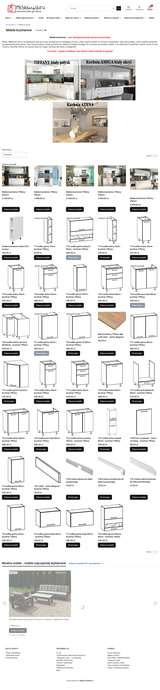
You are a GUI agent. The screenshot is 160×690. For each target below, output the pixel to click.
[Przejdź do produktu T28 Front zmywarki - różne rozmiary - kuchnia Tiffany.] (144, 422)
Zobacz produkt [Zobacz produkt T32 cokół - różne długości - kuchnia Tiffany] (43, 497)
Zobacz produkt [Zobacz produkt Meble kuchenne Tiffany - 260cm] (139, 209)
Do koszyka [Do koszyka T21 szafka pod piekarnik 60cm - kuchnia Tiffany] (137, 401)
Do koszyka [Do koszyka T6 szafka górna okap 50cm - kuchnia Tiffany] (41, 545)
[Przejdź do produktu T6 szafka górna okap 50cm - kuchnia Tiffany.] (48, 518)
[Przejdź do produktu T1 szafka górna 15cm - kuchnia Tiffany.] (48, 230)
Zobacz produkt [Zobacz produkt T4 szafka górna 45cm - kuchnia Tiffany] (11, 545)
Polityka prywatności (64, 668)
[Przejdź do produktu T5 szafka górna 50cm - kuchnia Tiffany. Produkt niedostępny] (48, 326)
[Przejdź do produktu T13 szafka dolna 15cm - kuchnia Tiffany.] (112, 230)
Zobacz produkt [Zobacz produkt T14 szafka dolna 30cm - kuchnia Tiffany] (139, 257)
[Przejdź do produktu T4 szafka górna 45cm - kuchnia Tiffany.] (16, 518)
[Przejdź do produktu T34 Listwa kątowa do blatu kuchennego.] (80, 466)
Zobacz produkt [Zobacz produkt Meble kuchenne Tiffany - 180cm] (43, 209)
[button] (118, 8)
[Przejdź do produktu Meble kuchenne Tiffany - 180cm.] (48, 176)
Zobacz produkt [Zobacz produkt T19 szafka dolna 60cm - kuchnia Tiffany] (107, 401)
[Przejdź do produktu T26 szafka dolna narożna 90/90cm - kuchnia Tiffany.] (16, 326)
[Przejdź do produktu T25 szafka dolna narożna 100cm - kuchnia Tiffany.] (80, 422)
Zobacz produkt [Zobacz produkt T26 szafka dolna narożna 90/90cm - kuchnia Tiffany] (11, 353)
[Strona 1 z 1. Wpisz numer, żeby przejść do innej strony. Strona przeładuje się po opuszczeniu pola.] (154, 155)
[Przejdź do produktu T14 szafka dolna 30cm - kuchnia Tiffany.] (144, 230)
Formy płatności (113, 653)
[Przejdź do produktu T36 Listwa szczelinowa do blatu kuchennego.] (112, 466)
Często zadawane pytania (118, 668)
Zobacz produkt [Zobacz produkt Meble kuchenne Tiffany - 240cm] (107, 209)
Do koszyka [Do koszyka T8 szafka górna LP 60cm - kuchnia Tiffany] (73, 353)
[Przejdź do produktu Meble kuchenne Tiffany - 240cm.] (112, 176)
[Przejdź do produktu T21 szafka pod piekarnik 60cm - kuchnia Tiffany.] (144, 374)
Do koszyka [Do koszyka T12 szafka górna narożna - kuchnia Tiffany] (9, 401)
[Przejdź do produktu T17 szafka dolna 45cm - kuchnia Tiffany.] (80, 374)
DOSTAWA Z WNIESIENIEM (118, 658)
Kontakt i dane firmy (64, 660)
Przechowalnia (11, 658)
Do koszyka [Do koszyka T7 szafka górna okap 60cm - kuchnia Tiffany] (73, 545)
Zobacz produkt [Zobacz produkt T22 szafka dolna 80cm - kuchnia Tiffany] (11, 449)
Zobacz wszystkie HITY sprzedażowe (86, 563)
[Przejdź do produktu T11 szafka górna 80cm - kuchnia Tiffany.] (144, 326)
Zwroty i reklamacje (64, 663)
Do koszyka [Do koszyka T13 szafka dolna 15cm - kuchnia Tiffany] (105, 257)
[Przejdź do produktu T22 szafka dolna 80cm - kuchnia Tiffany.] (16, 422)
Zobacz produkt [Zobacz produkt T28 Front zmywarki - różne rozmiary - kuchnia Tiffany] (139, 449)
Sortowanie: (7, 150)
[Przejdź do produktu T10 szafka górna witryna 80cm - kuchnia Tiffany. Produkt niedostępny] (80, 230)
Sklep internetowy (79, 681)
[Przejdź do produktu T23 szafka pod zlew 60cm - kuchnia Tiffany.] (48, 422)
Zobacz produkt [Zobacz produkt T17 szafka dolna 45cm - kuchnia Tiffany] (75, 401)
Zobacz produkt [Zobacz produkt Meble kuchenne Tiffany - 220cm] (75, 209)
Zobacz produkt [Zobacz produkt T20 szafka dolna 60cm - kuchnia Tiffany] (107, 305)
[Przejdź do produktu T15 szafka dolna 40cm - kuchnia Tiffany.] (16, 278)
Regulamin (60, 665)
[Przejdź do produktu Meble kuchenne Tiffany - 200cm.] (16, 176)
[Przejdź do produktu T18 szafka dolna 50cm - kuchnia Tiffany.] (48, 278)
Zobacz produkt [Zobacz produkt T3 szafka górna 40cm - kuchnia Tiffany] (11, 497)
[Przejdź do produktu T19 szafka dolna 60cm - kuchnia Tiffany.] (112, 374)
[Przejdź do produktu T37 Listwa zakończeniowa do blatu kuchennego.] (144, 466)
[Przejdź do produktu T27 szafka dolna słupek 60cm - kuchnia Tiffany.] (112, 422)
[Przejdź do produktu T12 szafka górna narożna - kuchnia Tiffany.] (16, 374)
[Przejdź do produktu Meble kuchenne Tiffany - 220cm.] (80, 176)
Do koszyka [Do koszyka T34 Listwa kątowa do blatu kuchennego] (73, 497)
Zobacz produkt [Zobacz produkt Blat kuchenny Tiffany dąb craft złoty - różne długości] (107, 353)
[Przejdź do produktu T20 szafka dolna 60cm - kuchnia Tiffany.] (112, 278)
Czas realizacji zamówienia (118, 665)
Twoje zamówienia (13, 653)
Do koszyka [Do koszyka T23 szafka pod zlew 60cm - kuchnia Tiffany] (41, 449)
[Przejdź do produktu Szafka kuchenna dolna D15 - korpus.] (16, 230)
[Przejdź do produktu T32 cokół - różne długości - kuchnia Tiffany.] (48, 470)
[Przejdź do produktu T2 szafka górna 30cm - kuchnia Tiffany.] (80, 278)
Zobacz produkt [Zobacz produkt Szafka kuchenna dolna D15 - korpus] (11, 257)
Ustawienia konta (12, 655)
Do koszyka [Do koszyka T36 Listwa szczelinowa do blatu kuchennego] (105, 497)
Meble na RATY (113, 655)
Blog (58, 670)
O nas (58, 653)
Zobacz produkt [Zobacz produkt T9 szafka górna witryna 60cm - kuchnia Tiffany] (107, 545)
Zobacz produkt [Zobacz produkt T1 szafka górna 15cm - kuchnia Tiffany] (43, 257)
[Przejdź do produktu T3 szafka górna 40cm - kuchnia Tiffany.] (16, 470)
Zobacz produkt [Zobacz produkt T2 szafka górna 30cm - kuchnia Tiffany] (75, 305)
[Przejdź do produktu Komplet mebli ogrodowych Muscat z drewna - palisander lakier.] (40, 593)
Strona (148, 156)
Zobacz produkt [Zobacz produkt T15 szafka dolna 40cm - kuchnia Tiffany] (11, 305)
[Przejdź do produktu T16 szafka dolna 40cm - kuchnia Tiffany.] (48, 374)
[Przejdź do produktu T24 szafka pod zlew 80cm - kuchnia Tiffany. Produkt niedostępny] (144, 278)
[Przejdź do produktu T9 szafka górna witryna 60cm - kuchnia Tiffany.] (112, 518)
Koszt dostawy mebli (115, 663)
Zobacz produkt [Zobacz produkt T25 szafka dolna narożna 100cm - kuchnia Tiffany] (75, 449)
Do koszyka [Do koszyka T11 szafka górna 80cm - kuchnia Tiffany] (137, 353)
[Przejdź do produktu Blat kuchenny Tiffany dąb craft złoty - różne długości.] (112, 322)
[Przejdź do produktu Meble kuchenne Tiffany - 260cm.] (144, 179)
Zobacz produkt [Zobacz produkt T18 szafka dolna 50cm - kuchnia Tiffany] (43, 305)
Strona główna (11, 25)
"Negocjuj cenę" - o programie (68, 658)
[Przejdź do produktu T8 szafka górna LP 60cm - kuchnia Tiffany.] (80, 326)
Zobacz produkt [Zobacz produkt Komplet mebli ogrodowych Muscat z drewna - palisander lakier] (18, 630)
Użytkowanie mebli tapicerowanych (70, 655)
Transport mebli (113, 660)
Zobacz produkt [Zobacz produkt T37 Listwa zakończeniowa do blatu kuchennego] (139, 497)
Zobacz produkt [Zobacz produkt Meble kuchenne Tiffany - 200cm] (11, 209)
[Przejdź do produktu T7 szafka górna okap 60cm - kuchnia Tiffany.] (80, 518)
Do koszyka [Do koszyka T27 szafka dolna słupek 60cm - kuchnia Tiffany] (105, 449)
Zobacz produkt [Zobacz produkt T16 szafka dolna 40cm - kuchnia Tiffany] (43, 401)
